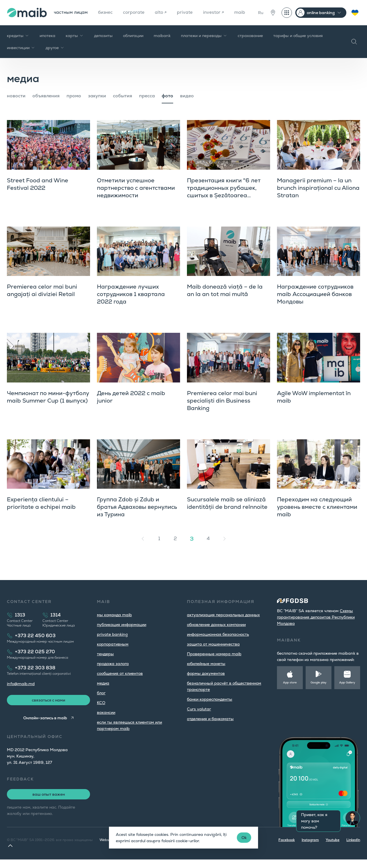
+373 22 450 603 (35, 636)
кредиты (18, 35)
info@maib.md (21, 683)
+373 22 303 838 (35, 668)
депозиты (103, 35)
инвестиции (21, 47)
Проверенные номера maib (214, 653)
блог (101, 692)
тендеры (105, 653)
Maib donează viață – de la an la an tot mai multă (225, 290)
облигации (133, 35)
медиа (103, 683)
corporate (136, 12)
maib (243, 12)
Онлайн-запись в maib (45, 718)
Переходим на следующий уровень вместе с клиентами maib (317, 507)
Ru (260, 12)
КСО (101, 702)
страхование (250, 35)
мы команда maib (114, 614)
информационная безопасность (218, 634)
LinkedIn (353, 840)
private (188, 12)
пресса (147, 96)
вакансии (106, 712)
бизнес (107, 12)
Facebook (286, 840)
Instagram (310, 840)
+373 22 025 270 (35, 652)
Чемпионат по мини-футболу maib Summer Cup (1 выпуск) (48, 396)
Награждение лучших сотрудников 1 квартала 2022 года (131, 294)
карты (75, 35)
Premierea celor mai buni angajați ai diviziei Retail (42, 290)
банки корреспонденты (209, 699)
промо (74, 96)
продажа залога (113, 663)
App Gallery (347, 682)
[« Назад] (143, 539)
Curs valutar (199, 709)
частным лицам (71, 12)
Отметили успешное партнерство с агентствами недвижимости (136, 188)
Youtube (332, 840)
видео (187, 96)
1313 (20, 615)
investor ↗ (217, 12)
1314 (55, 615)
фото (167, 96)
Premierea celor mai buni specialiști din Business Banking (222, 400)
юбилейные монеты (206, 663)
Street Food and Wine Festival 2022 (37, 184)
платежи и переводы (204, 35)
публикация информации (121, 624)
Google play (319, 682)
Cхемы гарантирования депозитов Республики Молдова (316, 617)
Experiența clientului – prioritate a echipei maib (41, 503)
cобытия (122, 96)
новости (16, 96)
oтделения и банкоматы (210, 718)
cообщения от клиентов (120, 673)
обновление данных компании (216, 624)
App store (290, 682)
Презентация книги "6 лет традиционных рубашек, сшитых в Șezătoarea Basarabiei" (223, 191)
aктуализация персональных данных (223, 614)
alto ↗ (164, 12)
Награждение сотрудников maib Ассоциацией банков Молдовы (315, 294)
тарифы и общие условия (298, 35)
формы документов (206, 673)
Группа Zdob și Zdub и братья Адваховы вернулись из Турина (137, 507)
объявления (46, 96)
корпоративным (112, 644)
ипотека (47, 35)
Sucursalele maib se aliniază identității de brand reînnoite (227, 503)
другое (55, 47)
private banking (112, 634)
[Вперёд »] (224, 539)
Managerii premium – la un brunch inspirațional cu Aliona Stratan (318, 188)
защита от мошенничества (213, 644)
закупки (97, 96)
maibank (162, 35)
